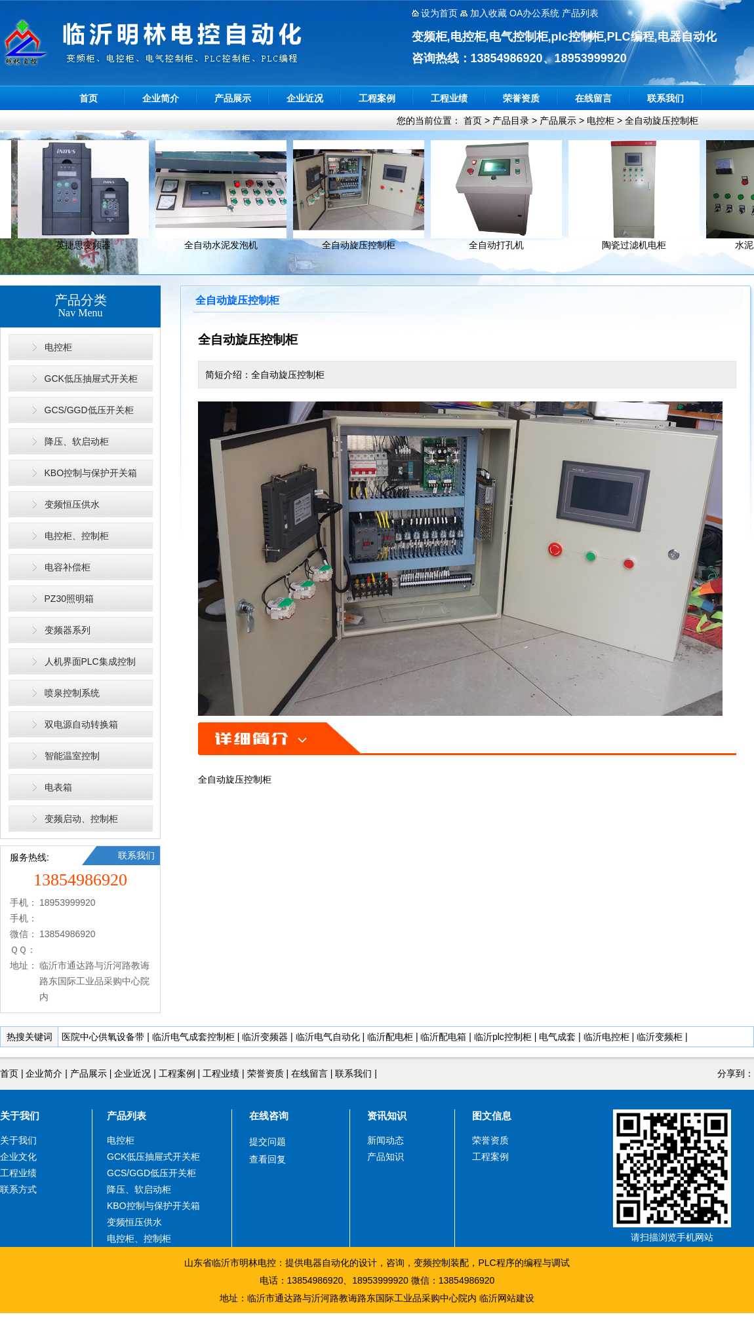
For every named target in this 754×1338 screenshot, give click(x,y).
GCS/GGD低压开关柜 (89, 410)
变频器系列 (67, 630)
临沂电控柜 (606, 1036)
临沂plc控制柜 (503, 1036)
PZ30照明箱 (69, 598)
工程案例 (377, 98)
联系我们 (665, 98)
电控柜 (600, 120)
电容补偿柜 (67, 567)
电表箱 (58, 787)
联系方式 (18, 1189)
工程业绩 (449, 98)
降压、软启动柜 (77, 441)
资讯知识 (387, 1115)
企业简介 (160, 98)
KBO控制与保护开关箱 (91, 473)
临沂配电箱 (443, 1036)
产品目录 (510, 120)
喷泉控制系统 (72, 693)
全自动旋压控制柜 (661, 120)
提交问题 (267, 1141)
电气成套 (557, 1036)
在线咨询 (268, 1115)
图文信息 (491, 1115)
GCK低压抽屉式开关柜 (91, 378)
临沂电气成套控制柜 (193, 1036)
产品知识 (385, 1156)
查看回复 (267, 1159)
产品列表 (126, 1115)
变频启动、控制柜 (81, 818)
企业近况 (305, 98)
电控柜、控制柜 (77, 535)
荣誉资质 (521, 98)
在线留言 (593, 98)
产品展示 (232, 98)
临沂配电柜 (390, 1036)
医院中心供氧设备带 (103, 1036)
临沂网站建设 (506, 1298)
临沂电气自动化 (328, 1036)
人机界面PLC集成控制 (90, 661)
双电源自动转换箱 (81, 724)
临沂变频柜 (660, 1036)
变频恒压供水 (72, 504)
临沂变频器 (265, 1036)
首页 (88, 98)
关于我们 (19, 1115)
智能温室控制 (72, 756)
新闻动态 (385, 1140)
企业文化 (18, 1156)
